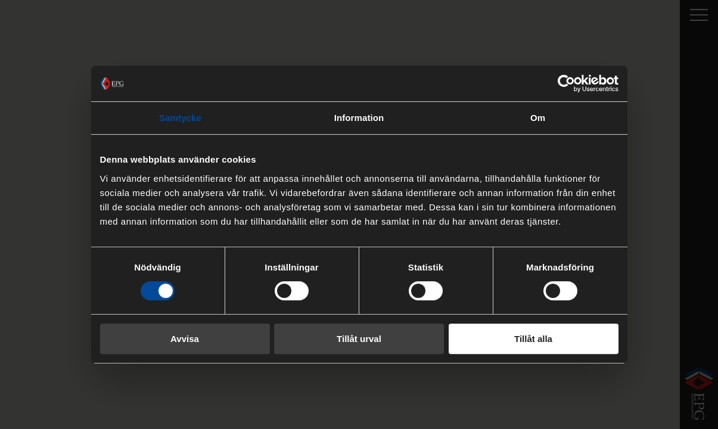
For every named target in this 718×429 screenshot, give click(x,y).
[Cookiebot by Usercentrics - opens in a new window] (566, 83)
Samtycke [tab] (180, 118)
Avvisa (184, 339)
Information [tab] (359, 118)
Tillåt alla (533, 339)
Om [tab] (537, 118)
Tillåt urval (359, 339)
